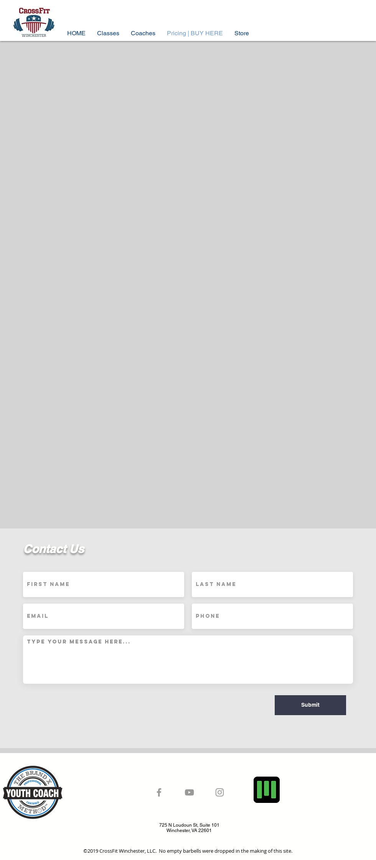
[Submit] (310, 705)
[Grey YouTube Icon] (189, 792)
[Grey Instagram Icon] (219, 792)
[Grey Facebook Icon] (159, 792)
